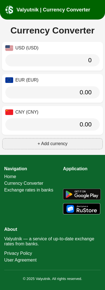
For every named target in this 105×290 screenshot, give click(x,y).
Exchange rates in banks (28, 190)
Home (10, 176)
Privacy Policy (18, 253)
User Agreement (20, 260)
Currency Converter (23, 183)
